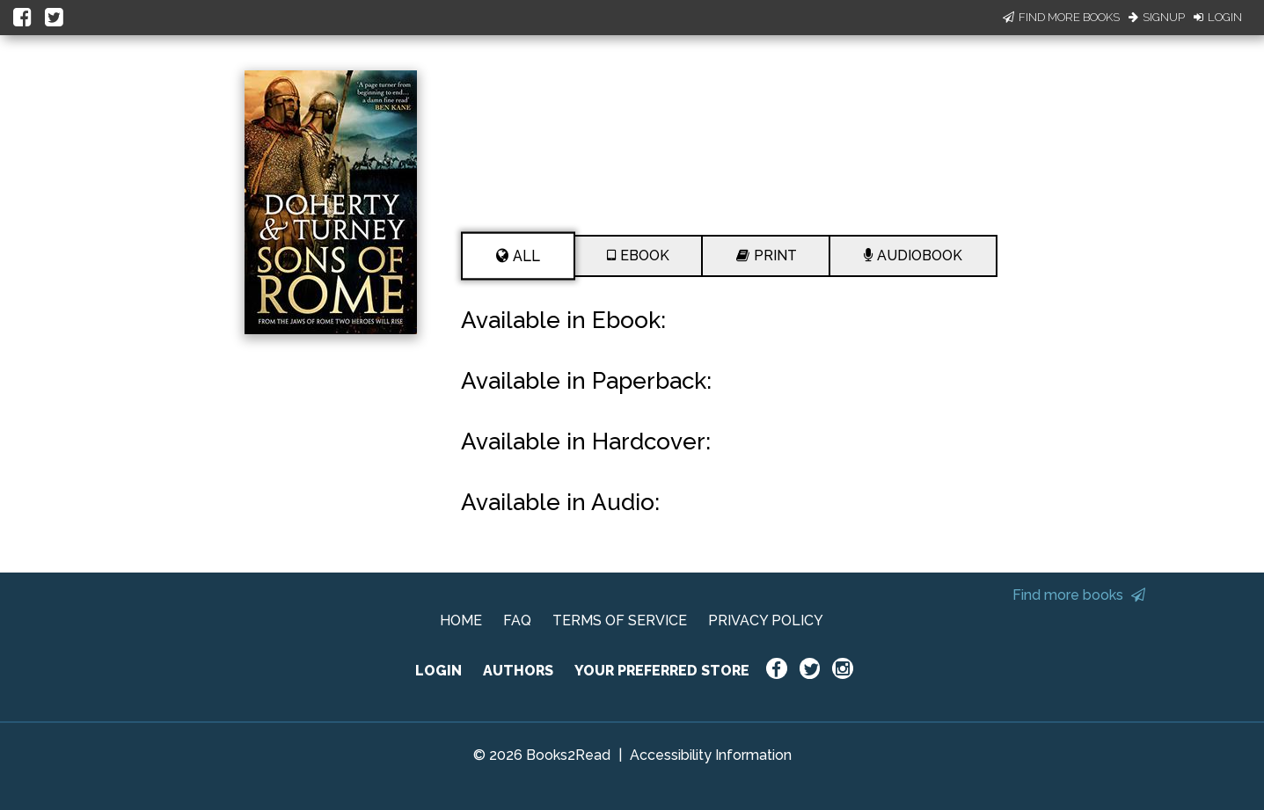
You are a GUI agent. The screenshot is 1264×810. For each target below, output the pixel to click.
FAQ (517, 620)
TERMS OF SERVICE (619, 620)
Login (1218, 17)
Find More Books (1061, 17)
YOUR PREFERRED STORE (661, 670)
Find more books (1078, 595)
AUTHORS (518, 670)
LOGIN (438, 670)
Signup (1157, 17)
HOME (461, 620)
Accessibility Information (711, 755)
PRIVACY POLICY (765, 620)
